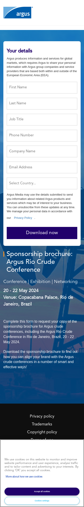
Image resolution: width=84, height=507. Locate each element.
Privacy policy (42, 416)
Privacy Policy (23, 217)
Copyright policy (42, 432)
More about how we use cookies (24, 476)
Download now (42, 233)
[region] (42, 473)
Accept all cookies (42, 492)
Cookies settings (42, 501)
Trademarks (42, 424)
